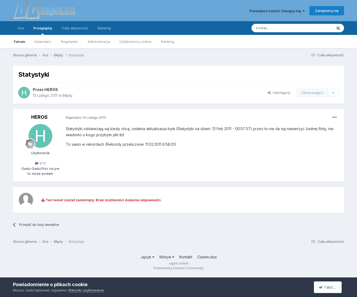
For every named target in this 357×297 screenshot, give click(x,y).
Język (147, 257)
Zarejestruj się (326, 10)
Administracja (99, 41)
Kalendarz (43, 41)
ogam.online (178, 263)
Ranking (167, 41)
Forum (19, 41)
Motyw (166, 257)
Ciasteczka (207, 257)
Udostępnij (279, 92)
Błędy (67, 95)
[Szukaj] (278, 28)
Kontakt (185, 257)
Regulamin (69, 41)
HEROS (51, 89)
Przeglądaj (42, 30)
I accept (328, 287)
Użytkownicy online (136, 41)
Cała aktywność (75, 28)
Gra (21, 28)
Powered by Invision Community (178, 268)
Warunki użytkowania (86, 290)
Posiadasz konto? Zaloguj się (277, 11)
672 (40, 163)
